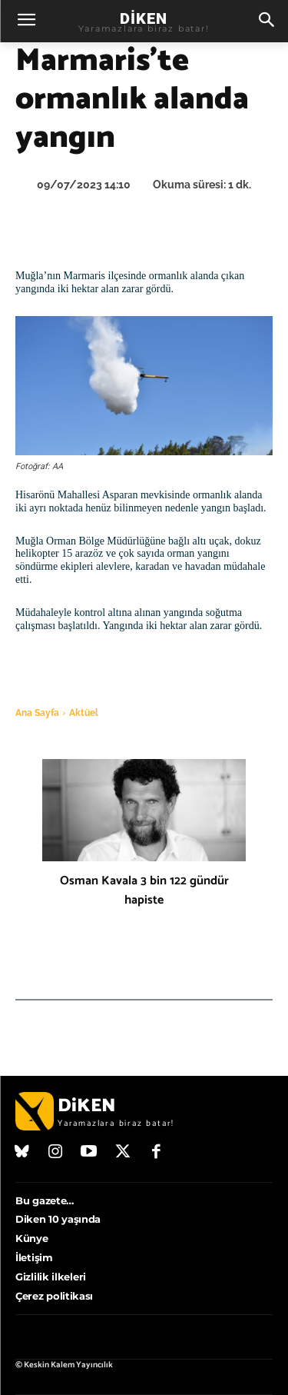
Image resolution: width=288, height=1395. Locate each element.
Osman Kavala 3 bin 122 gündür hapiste (144, 891)
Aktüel (83, 712)
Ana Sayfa (37, 712)
